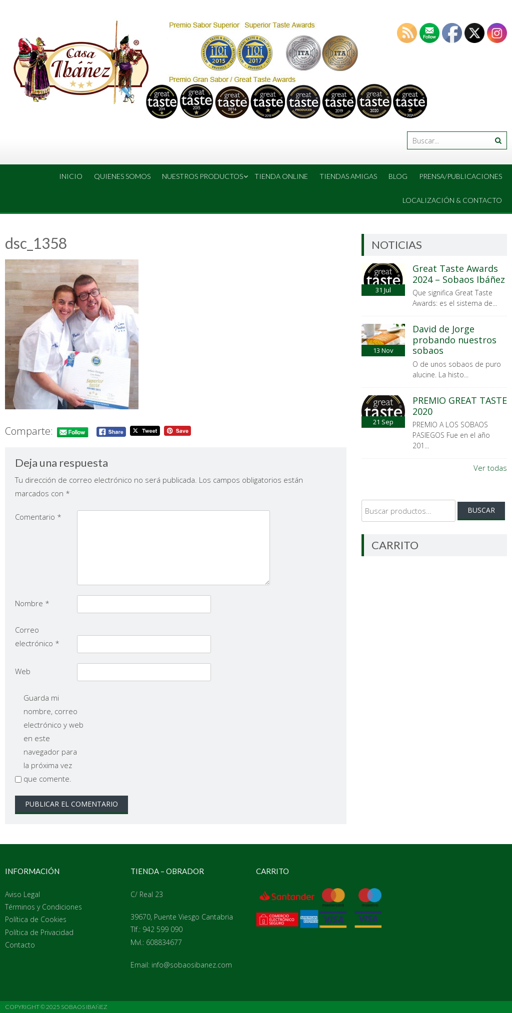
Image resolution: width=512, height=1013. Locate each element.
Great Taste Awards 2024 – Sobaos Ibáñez (458, 273)
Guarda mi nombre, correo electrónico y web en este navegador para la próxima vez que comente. (54, 738)
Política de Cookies (35, 919)
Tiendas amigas (348, 176)
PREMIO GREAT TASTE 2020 (459, 405)
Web (22, 671)
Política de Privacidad (39, 932)
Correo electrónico (37, 636)
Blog (398, 176)
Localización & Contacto (452, 200)
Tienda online (281, 176)
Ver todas (490, 468)
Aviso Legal (22, 894)
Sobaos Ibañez (84, 1007)
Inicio (70, 176)
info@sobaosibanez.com (192, 965)
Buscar (481, 510)
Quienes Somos (122, 176)
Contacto (20, 945)
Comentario (38, 517)
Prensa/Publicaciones (460, 176)
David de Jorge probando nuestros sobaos (454, 339)
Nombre (32, 603)
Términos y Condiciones (43, 907)
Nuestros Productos (202, 176)
